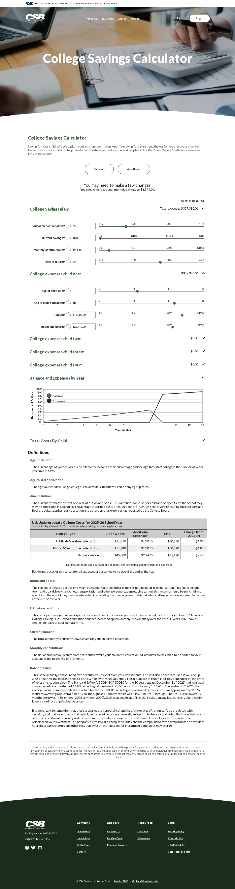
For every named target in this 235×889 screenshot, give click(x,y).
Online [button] (122, 18)
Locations (142, 831)
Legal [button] (171, 822)
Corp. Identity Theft (179, 851)
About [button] (135, 18)
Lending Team (114, 838)
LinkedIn (40, 849)
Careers (81, 851)
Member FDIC (121, 881)
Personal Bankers (117, 844)
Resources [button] (145, 822)
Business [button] (108, 18)
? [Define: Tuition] (68, 315)
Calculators (143, 838)
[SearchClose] (179, 18)
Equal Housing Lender (147, 881)
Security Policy (176, 831)
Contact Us (113, 831)
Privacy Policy (175, 838)
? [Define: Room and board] (68, 326)
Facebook (27, 849)
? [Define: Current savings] (68, 238)
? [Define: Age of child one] (68, 291)
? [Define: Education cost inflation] (68, 226)
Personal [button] (92, 18)
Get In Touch (84, 844)
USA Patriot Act (176, 845)
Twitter (33, 849)
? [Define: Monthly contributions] (68, 250)
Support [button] (113, 822)
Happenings (83, 838)
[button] (117, 209)
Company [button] (83, 822)
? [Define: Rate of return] (68, 262)
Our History (83, 831)
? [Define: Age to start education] (68, 303)
